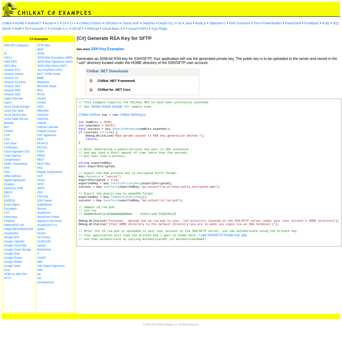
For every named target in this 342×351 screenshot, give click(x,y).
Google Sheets (13, 261)
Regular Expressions (49, 172)
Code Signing (12, 155)
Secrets (41, 208)
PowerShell (293, 23)
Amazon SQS (12, 94)
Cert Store (10, 143)
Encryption (10, 208)
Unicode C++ (59, 28)
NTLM (41, 94)
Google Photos (13, 257)
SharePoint (43, 212)
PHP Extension (239, 23)
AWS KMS (10, 61)
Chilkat (7, 23)
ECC (7, 196)
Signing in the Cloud (49, 221)
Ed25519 (9, 200)
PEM (40, 139)
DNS (7, 167)
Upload (41, 245)
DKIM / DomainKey (15, 163)
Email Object (12, 204)
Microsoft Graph (46, 86)
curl (39, 278)
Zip (39, 274)
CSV (7, 139)
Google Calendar (14, 241)
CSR (7, 135)
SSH (40, 192)
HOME (19, 23)
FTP (6, 212)
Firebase (9, 221)
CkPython (112, 23)
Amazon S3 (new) (15, 82)
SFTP (40, 184)
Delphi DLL (166, 23)
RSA (40, 167)
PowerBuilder (272, 23)
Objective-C (217, 23)
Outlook (41, 123)
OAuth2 (41, 102)
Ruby (326, 23)
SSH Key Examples (107, 49)
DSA (7, 172)
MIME (40, 78)
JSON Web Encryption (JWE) (54, 57)
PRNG (41, 155)
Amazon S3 (11, 78)
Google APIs (11, 237)
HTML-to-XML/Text (15, 274)
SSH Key (42, 196)
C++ (73, 23)
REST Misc (44, 163)
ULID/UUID (44, 241)
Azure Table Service (16, 118)
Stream (41, 233)
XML (40, 261)
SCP (40, 176)
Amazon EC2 (12, 69)
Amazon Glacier (13, 74)
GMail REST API (14, 225)
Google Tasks (12, 266)
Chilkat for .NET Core (113, 89)
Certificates (11, 147)
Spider (41, 229)
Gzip (7, 270)
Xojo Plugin (159, 28)
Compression (12, 159)
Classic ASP (130, 23)
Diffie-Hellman (12, 176)
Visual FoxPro (138, 28)
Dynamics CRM (13, 188)
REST (40, 159)
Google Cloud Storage (17, 249)
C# (64, 23)
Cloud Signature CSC (17, 151)
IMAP (40, 49)
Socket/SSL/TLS (47, 225)
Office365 (43, 110)
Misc (40, 90)
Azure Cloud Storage (16, 106)
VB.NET (77, 28)
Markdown (43, 82)
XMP (40, 270)
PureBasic (311, 23)
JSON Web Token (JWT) (52, 65)
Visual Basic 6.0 (113, 28)
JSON (40, 53)
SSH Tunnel (44, 200)
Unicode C (39, 28)
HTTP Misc (43, 45)
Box (6, 127)
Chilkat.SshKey (89, 114)
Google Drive (12, 253)
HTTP (7, 278)
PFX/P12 (42, 143)
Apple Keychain (13, 98)
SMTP (41, 188)
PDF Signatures (46, 135)
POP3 (40, 151)
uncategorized (45, 282)
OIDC (40, 106)
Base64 (8, 123)
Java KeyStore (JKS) (49, 69)
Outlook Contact (47, 131)
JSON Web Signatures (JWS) (55, 61)
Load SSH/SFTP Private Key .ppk (223, 235)
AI (5, 53)
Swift (18, 28)
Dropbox (9, 184)
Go (179, 23)
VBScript (93, 28)
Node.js (200, 23)
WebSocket (44, 249)
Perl (257, 23)
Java (188, 23)
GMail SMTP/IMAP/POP (18, 229)
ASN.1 (8, 57)
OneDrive (43, 114)
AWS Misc (10, 65)
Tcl (27, 28)
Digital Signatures (14, 180)
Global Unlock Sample (107, 106)
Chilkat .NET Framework (116, 81)
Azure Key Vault (13, 110)
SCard (41, 180)
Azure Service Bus (15, 114)
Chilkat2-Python (90, 23)
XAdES (41, 257)
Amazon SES (12, 86)
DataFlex (148, 23)
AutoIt (49, 23)
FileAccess (10, 216)
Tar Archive (43, 237)
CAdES (8, 131)
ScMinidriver (44, 204)
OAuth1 (41, 98)
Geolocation (11, 233)
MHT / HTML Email (48, 74)
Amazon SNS (12, 90)
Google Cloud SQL (15, 245)
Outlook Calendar (47, 127)
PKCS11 (42, 147)
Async (8, 102)
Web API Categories (16, 45)
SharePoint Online (48, 216)
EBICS (8, 192)
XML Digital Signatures (51, 266)
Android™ (35, 23)
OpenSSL (43, 118)
